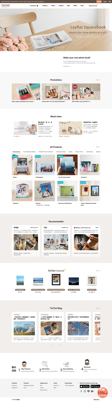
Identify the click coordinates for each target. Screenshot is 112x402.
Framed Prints (26, 253)
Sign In (105, 1)
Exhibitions (15, 387)
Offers (75, 5)
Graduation (34, 6)
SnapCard (46, 254)
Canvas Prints (17, 254)
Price (25, 387)
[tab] (45, 6)
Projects (61, 5)
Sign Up (99, 1)
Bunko (20, 253)
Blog (55, 387)
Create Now (66, 66)
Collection (14, 385)
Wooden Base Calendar (61, 253)
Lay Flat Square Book (84, 253)
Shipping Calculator (29, 385)
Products (44, 5)
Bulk (68, 5)
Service (42, 387)
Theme (53, 5)
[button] (20, 280)
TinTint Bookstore (69, 385)
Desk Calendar (94, 253)
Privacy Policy (43, 390)
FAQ (110, 1)
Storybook (51, 253)
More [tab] (82, 5)
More (98, 80)
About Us (56, 385)
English (97, 399)
